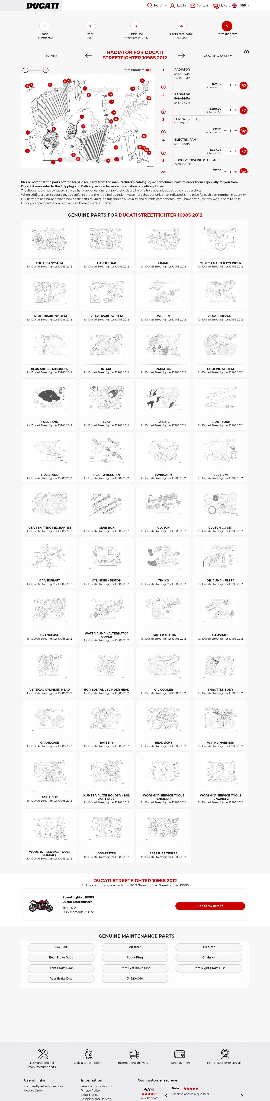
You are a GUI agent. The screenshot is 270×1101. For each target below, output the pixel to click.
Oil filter (209, 947)
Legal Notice (89, 1094)
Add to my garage (210, 906)
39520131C (61, 947)
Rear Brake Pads (61, 957)
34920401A (135, 978)
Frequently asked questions (43, 1086)
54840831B (182, 78)
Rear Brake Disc (61, 978)
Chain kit (209, 957)
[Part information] (163, 86)
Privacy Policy (90, 1090)
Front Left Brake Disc (135, 968)
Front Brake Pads (61, 968)
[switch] (148, 70)
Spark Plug (135, 957)
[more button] (235, 85)
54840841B (182, 102)
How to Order (33, 1090)
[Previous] (88, 56)
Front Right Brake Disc (209, 968)
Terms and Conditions (96, 1086)
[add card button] (244, 85)
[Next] (181, 56)
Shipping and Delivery (96, 1099)
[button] (246, 52)
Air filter (135, 947)
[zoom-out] (25, 70)
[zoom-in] (46, 70)
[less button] (225, 85)
